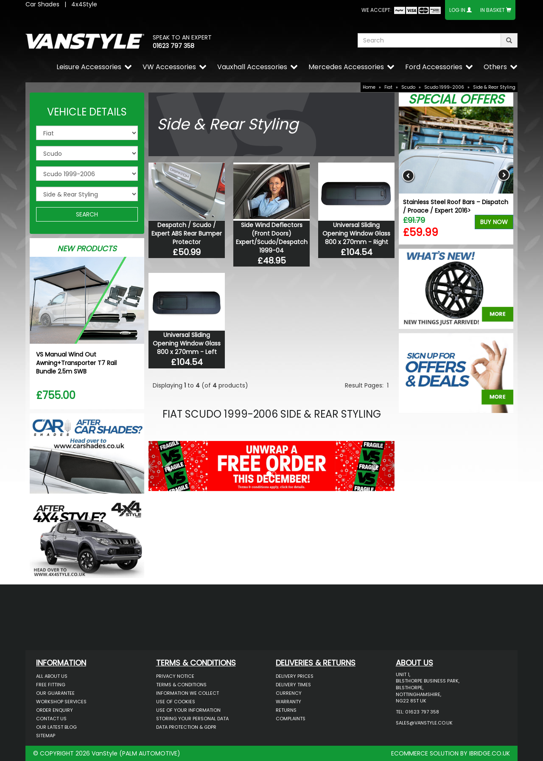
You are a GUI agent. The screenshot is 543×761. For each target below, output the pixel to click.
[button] (166, 464)
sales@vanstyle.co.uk (424, 722)
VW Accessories (169, 67)
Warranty (288, 701)
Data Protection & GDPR (186, 727)
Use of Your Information (188, 710)
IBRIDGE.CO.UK (489, 753)
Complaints (290, 718)
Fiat (388, 87)
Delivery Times (293, 684)
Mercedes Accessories (346, 67)
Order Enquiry (54, 710)
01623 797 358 (173, 46)
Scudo (408, 87)
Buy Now (494, 222)
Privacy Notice (175, 676)
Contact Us (51, 718)
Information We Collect (187, 693)
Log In (457, 10)
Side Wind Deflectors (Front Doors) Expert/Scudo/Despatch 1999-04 (272, 238)
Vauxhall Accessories (252, 67)
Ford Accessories (433, 67)
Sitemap (45, 735)
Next (503, 175)
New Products (87, 248)
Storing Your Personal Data (192, 718)
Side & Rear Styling (494, 87)
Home (369, 87)
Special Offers (456, 99)
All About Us (51, 676)
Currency (289, 693)
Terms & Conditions (181, 684)
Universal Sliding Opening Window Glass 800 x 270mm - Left (187, 343)
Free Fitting (50, 684)
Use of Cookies (175, 701)
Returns (286, 710)
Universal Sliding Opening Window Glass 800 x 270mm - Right (356, 233)
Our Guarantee (55, 693)
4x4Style (84, 4)
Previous (408, 175)
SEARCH (87, 214)
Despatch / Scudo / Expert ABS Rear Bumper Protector (186, 233)
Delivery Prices (294, 676)
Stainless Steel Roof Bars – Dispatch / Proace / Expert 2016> (455, 206)
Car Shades (42, 4)
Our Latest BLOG (56, 727)
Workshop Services (61, 701)
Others (495, 67)
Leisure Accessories (88, 67)
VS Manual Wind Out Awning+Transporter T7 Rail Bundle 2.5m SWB (76, 363)
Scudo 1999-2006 (444, 87)
